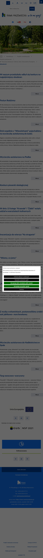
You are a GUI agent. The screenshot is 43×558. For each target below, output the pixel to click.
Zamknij (21, 289)
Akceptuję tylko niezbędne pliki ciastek (21, 283)
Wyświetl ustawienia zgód (21, 280)
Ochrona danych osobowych (21, 276)
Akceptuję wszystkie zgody (21, 286)
